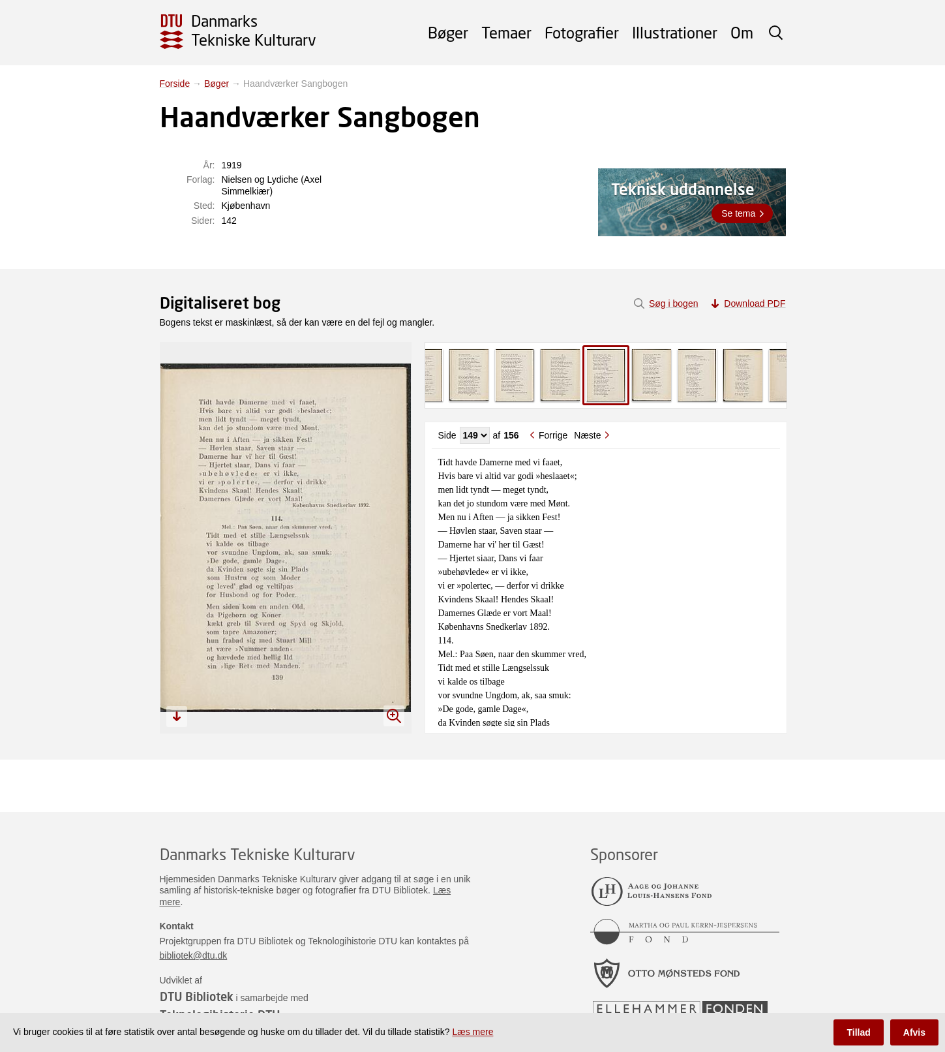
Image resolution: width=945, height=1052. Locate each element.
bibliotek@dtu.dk (194, 955)
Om (741, 32)
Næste (587, 435)
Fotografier (582, 32)
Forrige (553, 435)
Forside (175, 83)
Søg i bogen (673, 303)
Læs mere (472, 1032)
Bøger (448, 32)
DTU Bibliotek (196, 996)
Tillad (858, 1032)
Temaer (506, 32)
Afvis (914, 1032)
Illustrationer (674, 32)
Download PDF (754, 303)
